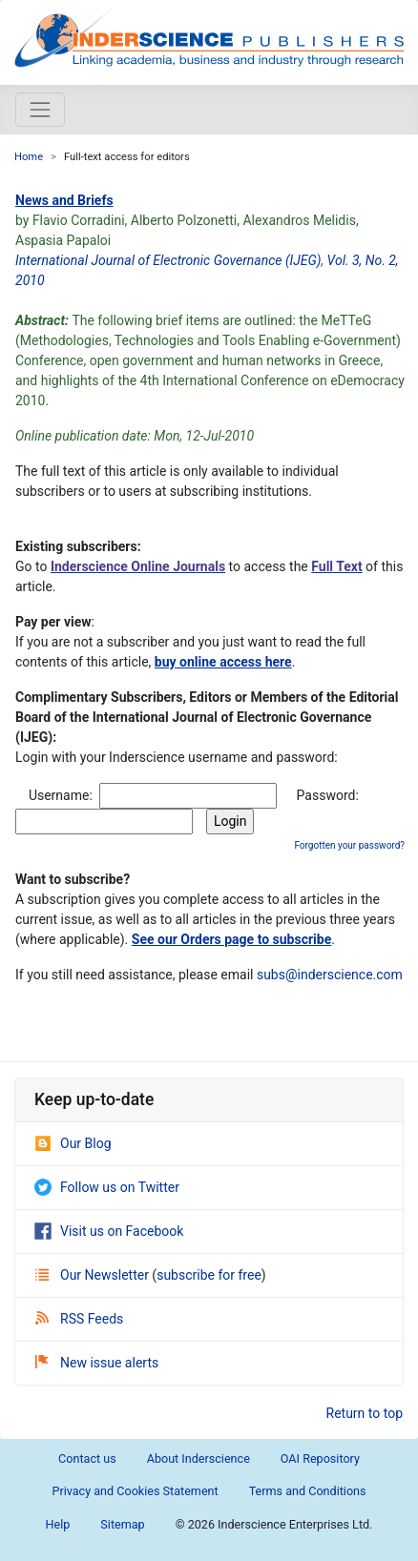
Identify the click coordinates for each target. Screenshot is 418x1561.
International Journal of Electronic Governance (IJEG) (168, 260)
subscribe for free (209, 1275)
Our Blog (73, 1143)
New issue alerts (96, 1362)
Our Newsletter (93, 1275)
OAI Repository (320, 1458)
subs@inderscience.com (330, 974)
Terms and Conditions (307, 1491)
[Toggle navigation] (40, 109)
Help (58, 1524)
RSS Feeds (79, 1318)
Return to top (365, 1413)
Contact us (87, 1458)
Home (28, 157)
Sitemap (122, 1524)
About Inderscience (198, 1458)
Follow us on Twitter (106, 1187)
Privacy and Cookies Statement (135, 1491)
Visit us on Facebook (108, 1231)
